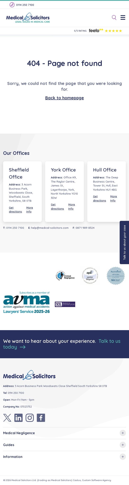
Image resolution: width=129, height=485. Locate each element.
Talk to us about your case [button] (124, 242)
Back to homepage (64, 97)
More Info (29, 209)
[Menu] (124, 18)
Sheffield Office (19, 173)
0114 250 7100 (21, 4)
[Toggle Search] (113, 18)
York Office (63, 170)
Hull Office (105, 170)
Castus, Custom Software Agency (92, 480)
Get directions (15, 209)
